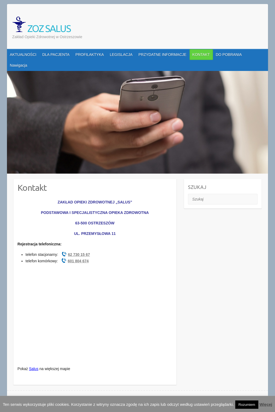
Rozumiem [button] (246, 405)
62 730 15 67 (79, 254)
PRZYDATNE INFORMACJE (162, 54)
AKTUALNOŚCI (23, 54)
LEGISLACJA (121, 54)
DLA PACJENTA (55, 54)
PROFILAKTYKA (89, 54)
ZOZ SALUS (41, 25)
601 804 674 (78, 261)
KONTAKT (201, 54)
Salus (33, 369)
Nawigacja (18, 65)
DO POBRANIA (229, 54)
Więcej (265, 404)
